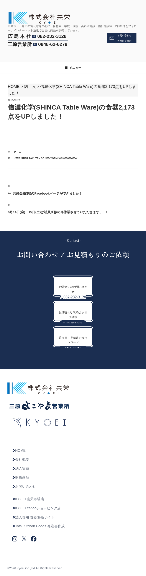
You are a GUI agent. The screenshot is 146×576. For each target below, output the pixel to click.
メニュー (73, 67)
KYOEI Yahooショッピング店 (36, 508)
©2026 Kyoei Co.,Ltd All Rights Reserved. (35, 568)
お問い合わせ (24, 486)
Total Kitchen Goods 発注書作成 (38, 526)
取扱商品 (20, 477)
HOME (14, 86)
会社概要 (20, 459)
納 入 (30, 86)
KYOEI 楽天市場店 (28, 499)
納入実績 (20, 468)
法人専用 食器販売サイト (33, 517)
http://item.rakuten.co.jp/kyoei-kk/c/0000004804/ (45, 158)
